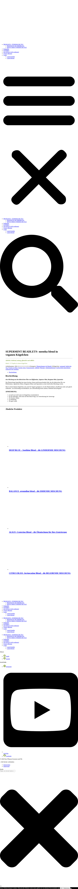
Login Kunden (11, 56)
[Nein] (71, 888)
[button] (39, 138)
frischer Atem (22, 368)
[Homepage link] (39, 22)
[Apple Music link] (6, 656)
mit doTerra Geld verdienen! (11, 52)
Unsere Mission (7, 53)
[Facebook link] (7, 756)
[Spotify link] (6, 659)
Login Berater (10, 58)
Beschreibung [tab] (13, 372)
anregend (62, 366)
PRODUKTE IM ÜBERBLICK (15, 46)
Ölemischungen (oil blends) (44, 366)
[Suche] (0, 886)
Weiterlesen (67, 888)
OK (61, 888)
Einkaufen (6, 49)
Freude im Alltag (13, 368)
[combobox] (7, 771)
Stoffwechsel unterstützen (63, 368)
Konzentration (30, 368)
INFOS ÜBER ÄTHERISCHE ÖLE (17, 47)
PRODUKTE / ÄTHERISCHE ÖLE (13, 44)
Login (5, 55)
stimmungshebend (50, 368)
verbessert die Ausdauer (12, 369)
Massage (42, 368)
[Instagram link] (7, 666)
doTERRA (6, 50)
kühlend (37, 368)
